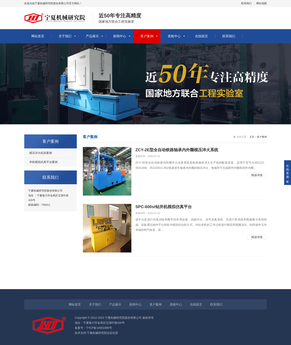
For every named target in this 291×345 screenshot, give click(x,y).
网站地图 (261, 3)
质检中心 (174, 36)
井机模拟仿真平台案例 (43, 162)
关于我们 (65, 36)
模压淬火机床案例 (40, 152)
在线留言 (201, 36)
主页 (251, 136)
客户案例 (146, 36)
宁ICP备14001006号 (99, 327)
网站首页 (37, 36)
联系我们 (246, 3)
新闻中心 (119, 36)
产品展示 (92, 36)
